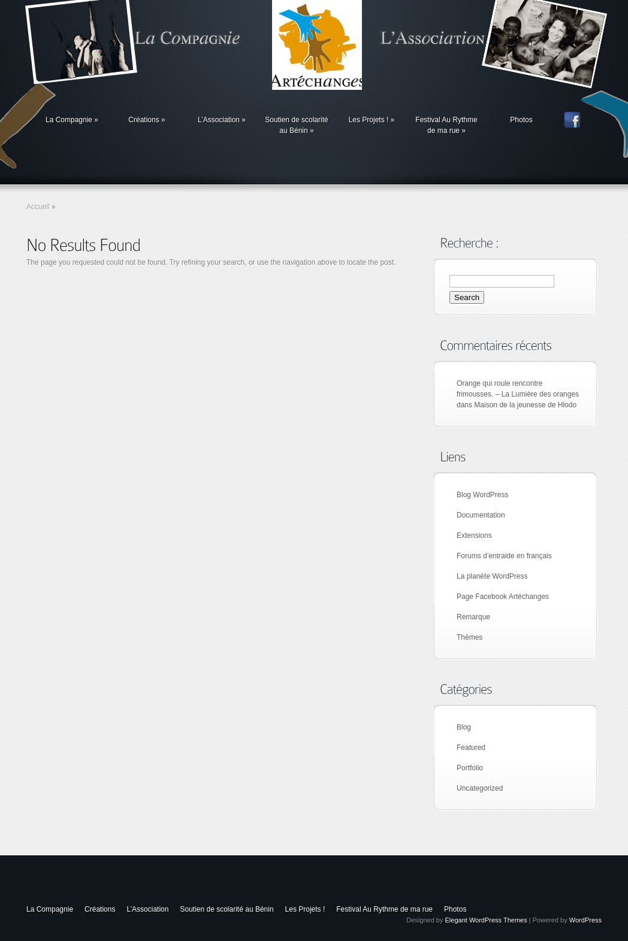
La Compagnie (72, 120)
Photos (521, 120)
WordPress (585, 920)
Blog (464, 727)
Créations (146, 120)
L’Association (222, 120)
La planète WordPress (492, 576)
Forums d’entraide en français (504, 556)
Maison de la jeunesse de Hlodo (525, 405)
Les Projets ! (372, 120)
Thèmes (469, 637)
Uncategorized (480, 788)
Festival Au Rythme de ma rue (446, 125)
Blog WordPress (482, 495)
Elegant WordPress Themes (486, 920)
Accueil (38, 206)
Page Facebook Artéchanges (503, 596)
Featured (471, 747)
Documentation (481, 515)
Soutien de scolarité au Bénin (296, 125)
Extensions (474, 535)
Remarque (473, 617)
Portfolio (470, 768)
